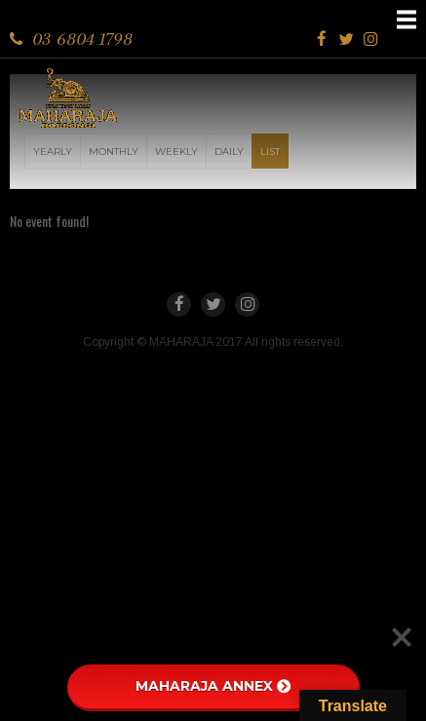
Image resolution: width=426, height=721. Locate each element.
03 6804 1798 (82, 38)
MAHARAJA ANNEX (213, 686)
